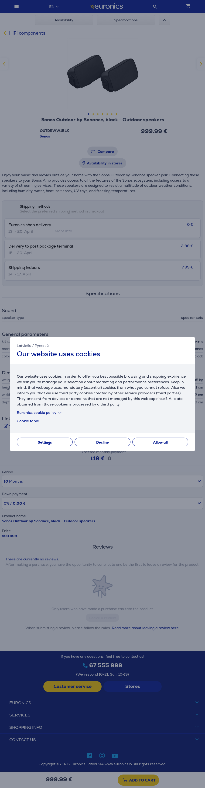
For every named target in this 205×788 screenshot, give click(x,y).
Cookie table (28, 421)
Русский (42, 345)
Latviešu (24, 345)
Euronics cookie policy (40, 412)
